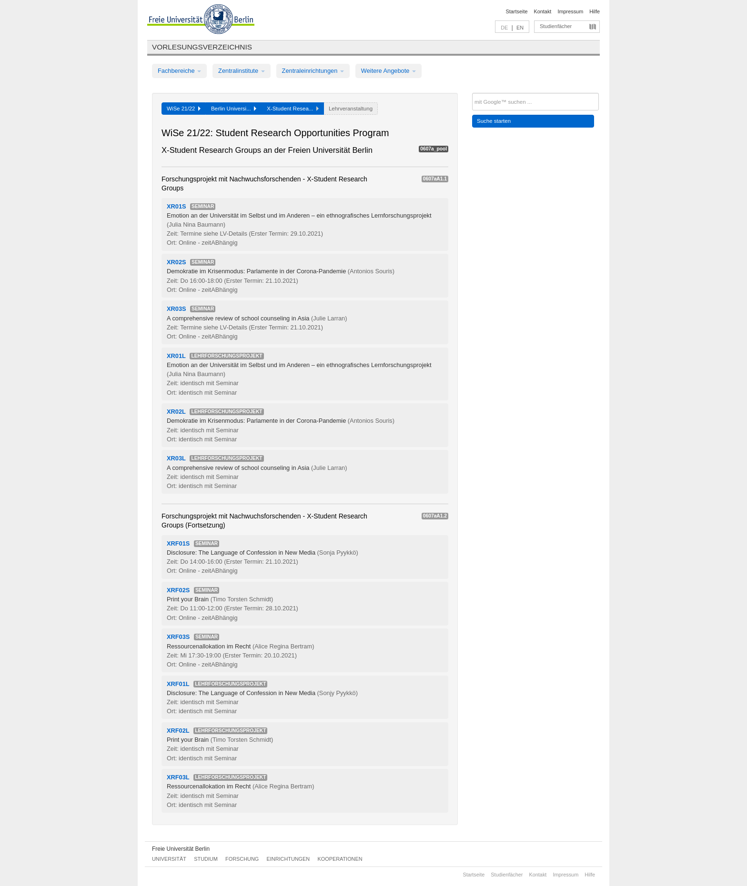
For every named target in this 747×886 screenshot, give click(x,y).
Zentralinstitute (241, 70)
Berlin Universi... (233, 108)
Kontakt (543, 11)
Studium (206, 859)
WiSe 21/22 (184, 108)
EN (520, 27)
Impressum (570, 11)
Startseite (517, 11)
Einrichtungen (288, 859)
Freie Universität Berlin (181, 849)
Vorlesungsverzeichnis (202, 47)
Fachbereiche (179, 70)
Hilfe (594, 11)
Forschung (242, 859)
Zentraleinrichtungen (313, 70)
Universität (169, 859)
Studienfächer (556, 26)
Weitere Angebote (388, 70)
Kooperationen (340, 859)
